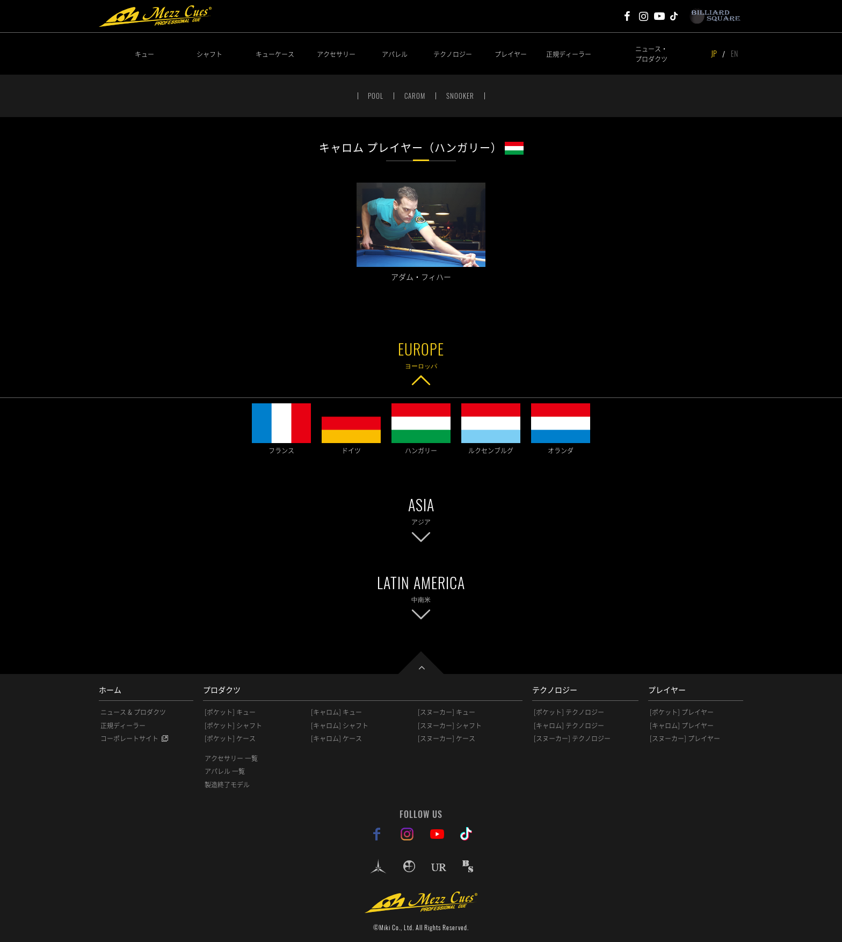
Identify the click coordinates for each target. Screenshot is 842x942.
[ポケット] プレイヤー (682, 712)
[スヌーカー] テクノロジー (572, 738)
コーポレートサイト (129, 738)
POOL (375, 95)
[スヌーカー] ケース (446, 738)
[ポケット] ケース (230, 738)
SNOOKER (460, 95)
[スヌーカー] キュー (446, 712)
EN (734, 53)
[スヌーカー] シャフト (450, 725)
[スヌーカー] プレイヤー (685, 738)
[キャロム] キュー (336, 712)
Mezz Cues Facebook (627, 16)
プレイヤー (511, 54)
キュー (144, 54)
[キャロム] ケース (336, 738)
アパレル (395, 54)
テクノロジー (452, 54)
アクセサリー (336, 54)
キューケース (275, 54)
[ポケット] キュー (230, 712)
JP (714, 53)
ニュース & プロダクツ (133, 712)
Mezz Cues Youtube (659, 16)
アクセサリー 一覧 (231, 758)
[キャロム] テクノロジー (569, 725)
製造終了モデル (227, 784)
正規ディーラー (568, 54)
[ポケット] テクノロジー (569, 712)
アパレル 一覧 (225, 771)
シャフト (209, 54)
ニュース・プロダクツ (651, 53)
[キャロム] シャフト (339, 725)
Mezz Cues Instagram (643, 16)
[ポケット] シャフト (233, 725)
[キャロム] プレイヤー (682, 725)
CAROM (414, 95)
